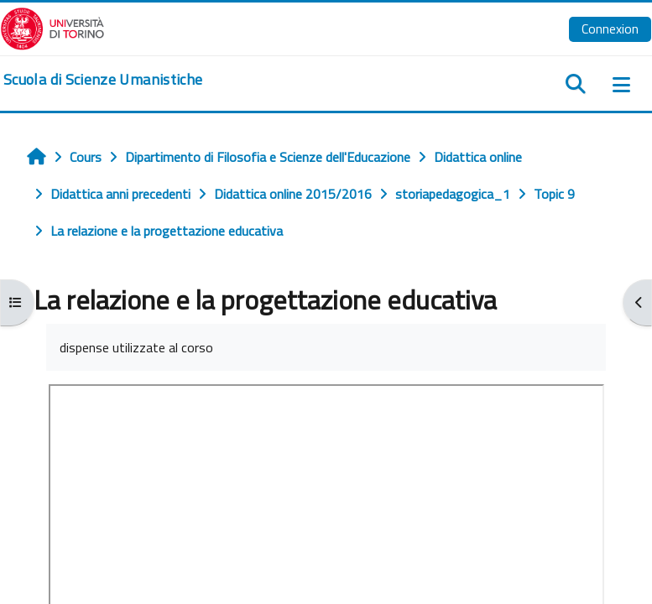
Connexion (610, 28)
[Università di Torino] (52, 27)
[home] (102, 79)
